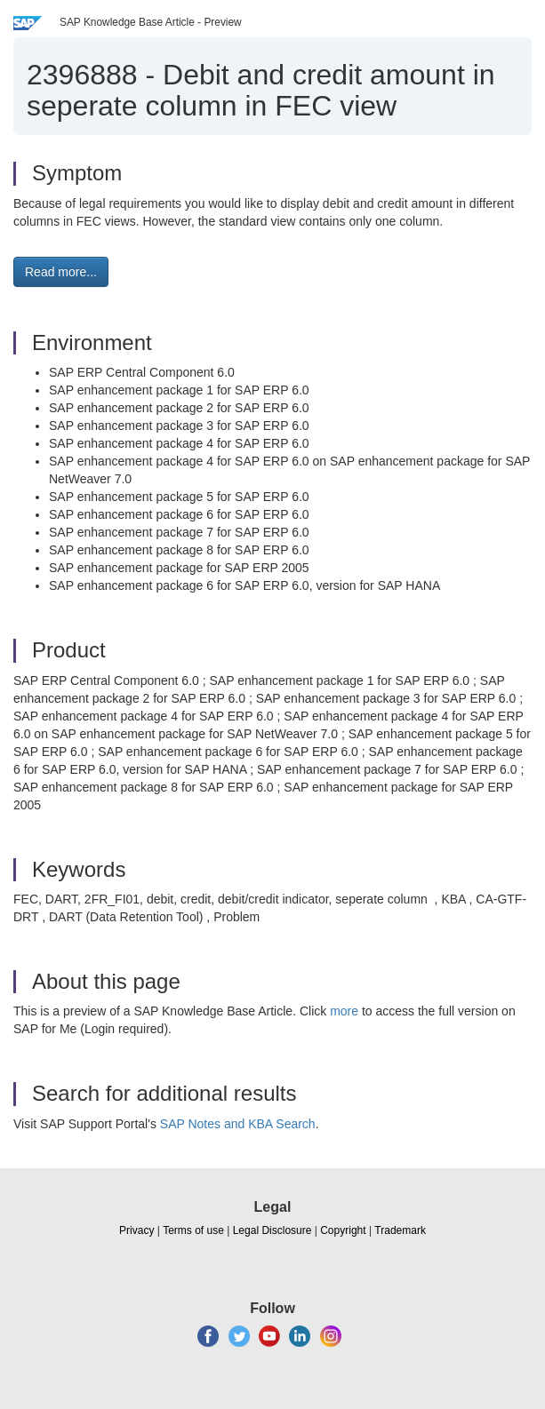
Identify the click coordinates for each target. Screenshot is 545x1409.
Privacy (136, 1230)
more (344, 1011)
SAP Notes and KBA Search (238, 1124)
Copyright (342, 1230)
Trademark (400, 1230)
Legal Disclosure (272, 1230)
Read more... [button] (61, 272)
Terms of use (193, 1230)
